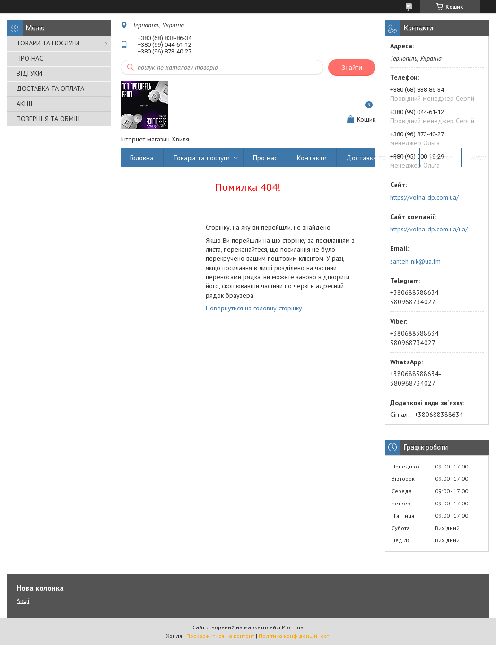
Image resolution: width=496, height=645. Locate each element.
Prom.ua (293, 627)
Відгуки (440, 157)
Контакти (312, 157)
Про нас (265, 157)
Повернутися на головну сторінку (254, 308)
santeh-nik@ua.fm (415, 261)
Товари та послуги (201, 157)
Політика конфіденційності (295, 635)
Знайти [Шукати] (351, 67)
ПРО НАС (30, 58)
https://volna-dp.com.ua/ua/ (429, 229)
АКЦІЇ (24, 103)
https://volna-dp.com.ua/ (424, 197)
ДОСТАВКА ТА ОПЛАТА (50, 88)
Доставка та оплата (378, 157)
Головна (142, 157)
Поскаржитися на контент (220, 635)
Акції (479, 157)
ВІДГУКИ (29, 73)
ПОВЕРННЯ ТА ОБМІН (48, 119)
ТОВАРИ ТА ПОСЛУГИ (48, 43)
